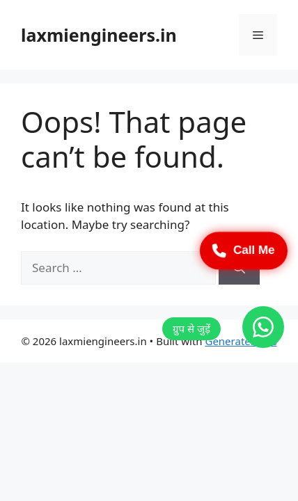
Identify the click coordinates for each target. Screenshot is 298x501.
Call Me (243, 250)
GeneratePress (240, 341)
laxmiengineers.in (99, 35)
